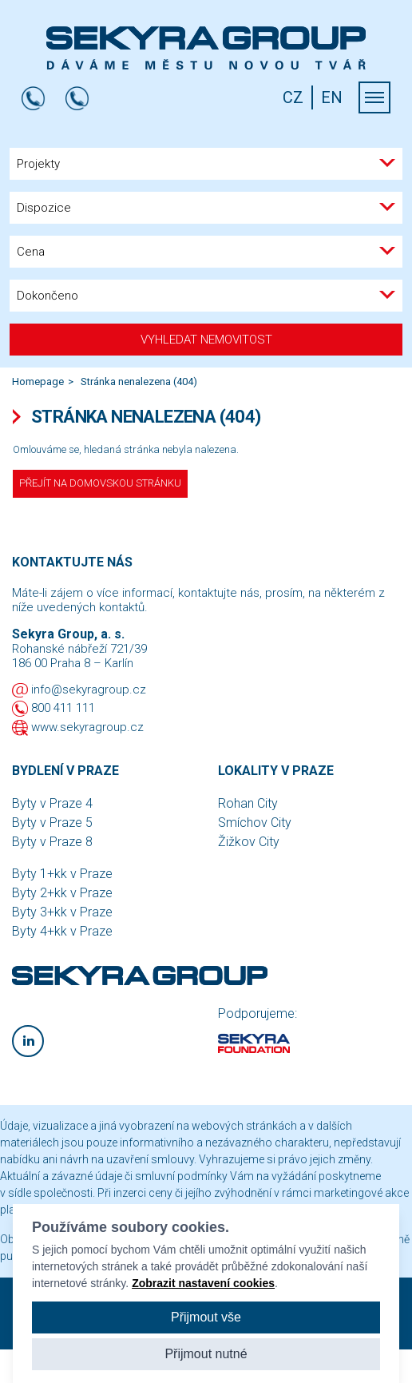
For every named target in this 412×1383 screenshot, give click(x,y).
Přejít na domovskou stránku (100, 483)
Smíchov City (254, 822)
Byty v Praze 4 (52, 803)
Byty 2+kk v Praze (62, 892)
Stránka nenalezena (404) (139, 381)
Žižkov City (248, 841)
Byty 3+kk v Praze (62, 912)
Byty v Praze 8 (52, 841)
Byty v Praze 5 (52, 822)
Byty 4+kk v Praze (62, 931)
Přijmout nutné (205, 1354)
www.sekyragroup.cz (87, 727)
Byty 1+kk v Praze (62, 873)
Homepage (38, 381)
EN (332, 97)
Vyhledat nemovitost (206, 339)
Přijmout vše (206, 1317)
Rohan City (248, 803)
